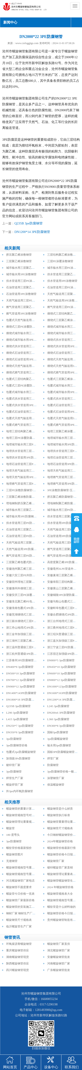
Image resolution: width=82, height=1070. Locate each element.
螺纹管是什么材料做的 (61, 906)
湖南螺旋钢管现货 (17, 957)
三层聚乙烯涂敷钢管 (19, 261)
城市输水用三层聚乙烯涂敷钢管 (26, 267)
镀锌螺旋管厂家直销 (60, 867)
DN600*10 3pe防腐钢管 (61, 673)
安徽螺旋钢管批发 (58, 957)
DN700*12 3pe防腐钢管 (20, 680)
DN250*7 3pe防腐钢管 (19, 725)
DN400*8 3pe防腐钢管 (19, 666)
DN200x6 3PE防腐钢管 (61, 712)
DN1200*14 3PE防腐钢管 (32, 232)
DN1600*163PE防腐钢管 (62, 693)
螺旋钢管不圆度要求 (19, 887)
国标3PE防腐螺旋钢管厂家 (63, 752)
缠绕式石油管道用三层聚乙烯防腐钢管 (30, 352)
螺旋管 (10, 828)
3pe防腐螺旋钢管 (57, 738)
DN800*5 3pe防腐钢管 (61, 660)
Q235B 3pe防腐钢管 (28, 223)
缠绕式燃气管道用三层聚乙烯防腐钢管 (30, 372)
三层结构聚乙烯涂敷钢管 (63, 254)
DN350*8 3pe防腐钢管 (19, 732)
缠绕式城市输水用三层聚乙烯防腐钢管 (30, 333)
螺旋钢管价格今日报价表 (63, 854)
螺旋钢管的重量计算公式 (21, 808)
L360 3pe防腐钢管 (58, 719)
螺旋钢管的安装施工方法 (21, 906)
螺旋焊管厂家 (14, 784)
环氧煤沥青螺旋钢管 (19, 943)
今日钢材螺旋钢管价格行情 (64, 834)
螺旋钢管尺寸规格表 (60, 828)
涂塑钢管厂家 (55, 778)
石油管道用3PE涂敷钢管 (21, 294)
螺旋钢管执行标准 (58, 815)
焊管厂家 (53, 758)
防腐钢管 (53, 765)
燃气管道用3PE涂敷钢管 (21, 313)
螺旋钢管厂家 (55, 861)
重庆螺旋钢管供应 (17, 950)
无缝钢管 (11, 861)
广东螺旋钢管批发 (58, 970)
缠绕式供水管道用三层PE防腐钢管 (27, 346)
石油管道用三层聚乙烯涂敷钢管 (26, 287)
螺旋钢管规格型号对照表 (21, 815)
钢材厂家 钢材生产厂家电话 (23, 913)
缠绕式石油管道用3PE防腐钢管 (25, 359)
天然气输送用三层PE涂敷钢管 (25, 300)
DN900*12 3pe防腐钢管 (20, 686)
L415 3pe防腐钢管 (17, 719)
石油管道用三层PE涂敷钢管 (64, 287)
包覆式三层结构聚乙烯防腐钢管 (26, 379)
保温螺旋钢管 (55, 784)
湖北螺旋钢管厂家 (58, 950)
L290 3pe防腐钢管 (17, 712)
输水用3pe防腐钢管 (59, 745)
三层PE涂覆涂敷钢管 (60, 261)
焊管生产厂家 (14, 778)
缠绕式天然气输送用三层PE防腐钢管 (29, 365)
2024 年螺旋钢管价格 (60, 887)
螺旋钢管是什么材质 (60, 808)
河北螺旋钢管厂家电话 (20, 880)
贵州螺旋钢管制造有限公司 (64, 919)
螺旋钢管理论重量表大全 (63, 874)
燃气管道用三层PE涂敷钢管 (64, 307)
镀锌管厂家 (13, 765)
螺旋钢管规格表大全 (60, 893)
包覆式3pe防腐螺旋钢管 (21, 752)
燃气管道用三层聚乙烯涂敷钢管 (26, 307)
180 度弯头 (13, 834)
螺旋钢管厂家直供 (58, 943)
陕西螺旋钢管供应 (17, 963)
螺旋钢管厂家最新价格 (20, 900)
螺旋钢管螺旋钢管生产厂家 (64, 880)
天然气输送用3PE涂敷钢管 (63, 300)
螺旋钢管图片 (14, 854)
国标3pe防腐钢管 (57, 732)
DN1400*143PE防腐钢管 (21, 693)
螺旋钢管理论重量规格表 (21, 821)
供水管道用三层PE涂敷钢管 (23, 280)
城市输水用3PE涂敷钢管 (21, 274)
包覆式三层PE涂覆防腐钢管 (23, 385)
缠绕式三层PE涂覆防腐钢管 (23, 326)
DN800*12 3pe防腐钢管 (61, 680)
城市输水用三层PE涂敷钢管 (64, 267)
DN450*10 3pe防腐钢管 (61, 666)
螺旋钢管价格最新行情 (61, 848)
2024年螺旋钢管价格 (60, 841)
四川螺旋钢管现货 (17, 970)
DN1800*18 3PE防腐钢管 (21, 699)
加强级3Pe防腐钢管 (18, 758)
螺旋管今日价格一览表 (20, 893)
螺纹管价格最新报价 (19, 848)
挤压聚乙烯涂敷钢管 (19, 254)
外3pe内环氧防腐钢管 (19, 791)
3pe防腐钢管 (14, 738)
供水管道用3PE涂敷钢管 (62, 280)
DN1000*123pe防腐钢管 (62, 686)
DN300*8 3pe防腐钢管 (61, 725)
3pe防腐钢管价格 (16, 745)
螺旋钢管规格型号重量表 (21, 867)
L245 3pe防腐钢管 (58, 706)
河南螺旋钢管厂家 (58, 963)
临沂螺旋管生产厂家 (19, 926)
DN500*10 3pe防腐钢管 (20, 673)
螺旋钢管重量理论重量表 (63, 821)
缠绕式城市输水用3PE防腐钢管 (25, 339)
